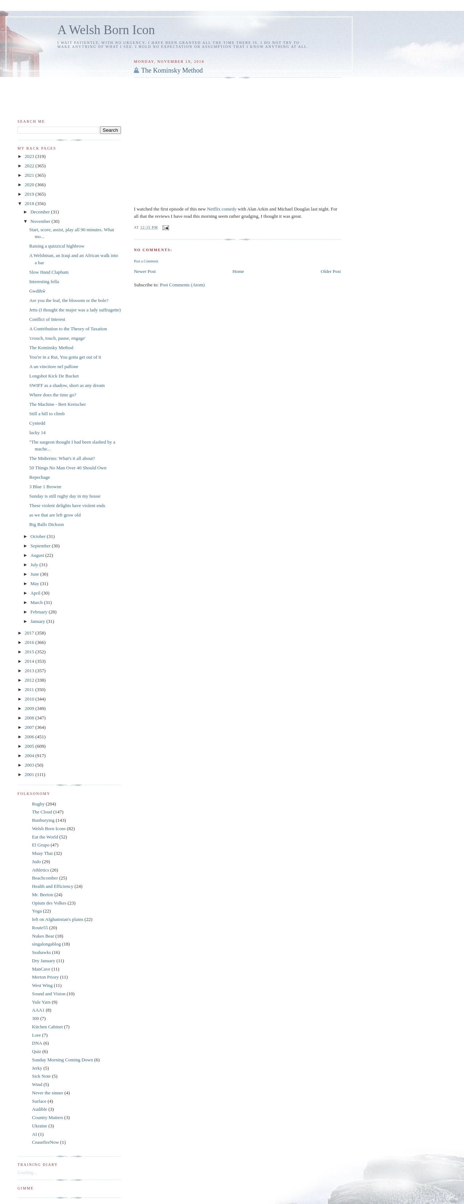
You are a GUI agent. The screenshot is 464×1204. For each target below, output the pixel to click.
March (37, 602)
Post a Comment (146, 261)
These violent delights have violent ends (67, 505)
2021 (30, 175)
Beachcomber (45, 878)
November (41, 221)
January (39, 621)
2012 (30, 680)
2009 (30, 708)
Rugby (38, 804)
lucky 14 (37, 432)
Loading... (27, 1172)
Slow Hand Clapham (48, 272)
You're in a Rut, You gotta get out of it (65, 357)
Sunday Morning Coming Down (62, 1059)
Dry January (43, 960)
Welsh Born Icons (49, 828)
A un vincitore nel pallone (53, 366)
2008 (30, 718)
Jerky (37, 1068)
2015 (30, 651)
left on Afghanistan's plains (57, 919)
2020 (30, 184)
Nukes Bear (43, 936)
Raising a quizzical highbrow (56, 246)
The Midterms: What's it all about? (62, 458)
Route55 (40, 927)
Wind (37, 1084)
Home (238, 271)
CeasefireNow (45, 1142)
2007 (30, 727)
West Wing (42, 985)
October (39, 536)
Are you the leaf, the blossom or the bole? (68, 300)
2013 (30, 670)
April (36, 593)
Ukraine (39, 1126)
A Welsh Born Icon (106, 30)
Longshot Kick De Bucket (53, 376)
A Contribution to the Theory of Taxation (68, 328)
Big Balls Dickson (46, 524)
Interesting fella (44, 281)
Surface (39, 1101)
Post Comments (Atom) (182, 284)
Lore (36, 1035)
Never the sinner (47, 1092)
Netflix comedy (222, 209)
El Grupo (40, 845)
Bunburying (43, 820)
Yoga (37, 911)
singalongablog (46, 944)
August (38, 555)
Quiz (36, 1051)
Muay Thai (42, 853)
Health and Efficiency (52, 886)
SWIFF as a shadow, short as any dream (67, 385)
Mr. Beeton (42, 894)
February (40, 612)
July (35, 564)
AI (34, 1134)
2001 (30, 774)
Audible (39, 1109)
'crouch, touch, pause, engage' (57, 338)
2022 (30, 165)
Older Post (331, 271)
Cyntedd (37, 423)
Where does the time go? (52, 394)
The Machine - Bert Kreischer (57, 404)
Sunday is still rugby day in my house (64, 496)
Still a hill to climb (47, 413)
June (35, 574)
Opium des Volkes (49, 903)
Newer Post (145, 271)
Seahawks (41, 952)
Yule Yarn (41, 1002)
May (35, 583)
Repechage (39, 477)
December (41, 212)
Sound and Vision (48, 993)
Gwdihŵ (37, 291)
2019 (30, 194)
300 (35, 1018)
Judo (36, 861)
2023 (30, 156)
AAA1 (38, 1010)
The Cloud (42, 812)
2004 (30, 755)
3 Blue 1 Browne (45, 486)
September (41, 545)
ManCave (41, 969)
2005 (30, 746)
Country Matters (47, 1117)
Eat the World (45, 837)
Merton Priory (45, 977)
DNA (37, 1043)
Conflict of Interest (47, 319)
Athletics (40, 870)
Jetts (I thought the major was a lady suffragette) (75, 310)
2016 (30, 642)
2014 (30, 661)
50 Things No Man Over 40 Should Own (67, 467)
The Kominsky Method (172, 70)
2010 (30, 699)
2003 (30, 765)
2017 (30, 633)
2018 (30, 203)
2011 (30, 689)
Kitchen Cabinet (47, 1026)
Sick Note (41, 1076)
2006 (30, 736)
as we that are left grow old (55, 515)
